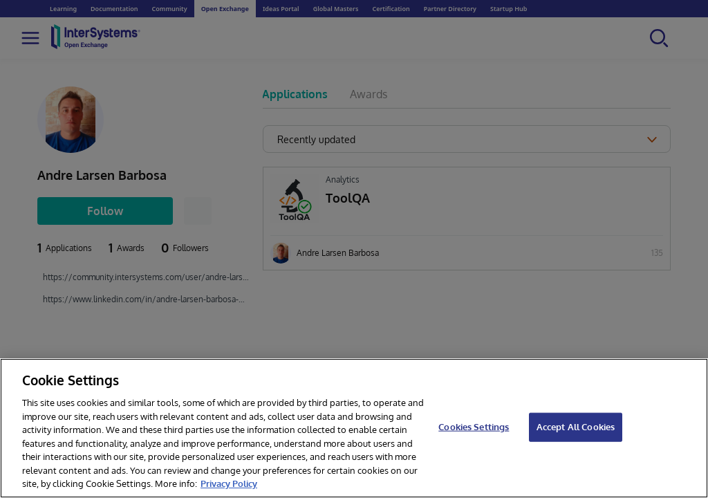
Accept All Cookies (576, 426)
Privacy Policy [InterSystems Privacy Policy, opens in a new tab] (229, 483)
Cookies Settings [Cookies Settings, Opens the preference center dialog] (473, 426)
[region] (354, 428)
